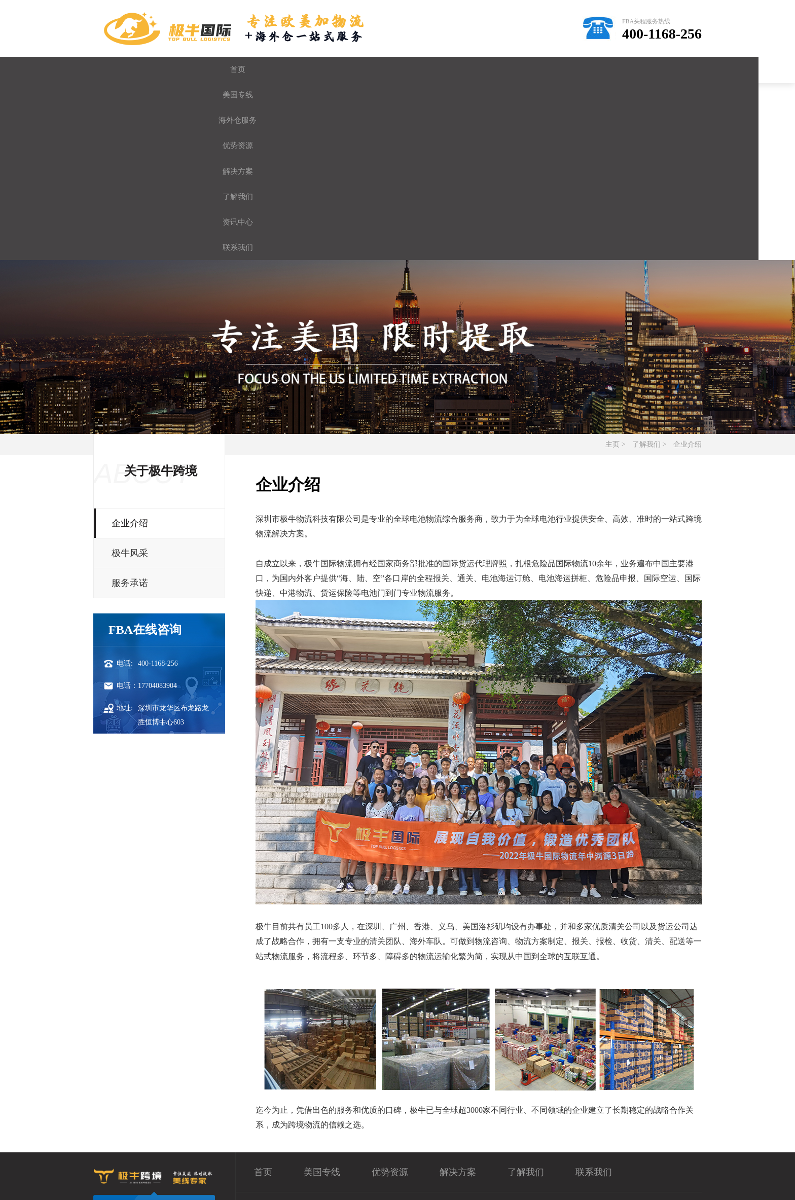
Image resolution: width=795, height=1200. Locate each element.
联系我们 (663, 69)
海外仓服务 (283, 69)
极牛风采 (130, 385)
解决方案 (435, 69)
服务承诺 (130, 415)
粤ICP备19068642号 (395, 1182)
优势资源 (359, 69)
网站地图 (679, 1182)
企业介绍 (687, 276)
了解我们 (511, 69)
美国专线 (207, 69)
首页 (131, 69)
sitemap (644, 1182)
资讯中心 (587, 69)
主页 (612, 276)
